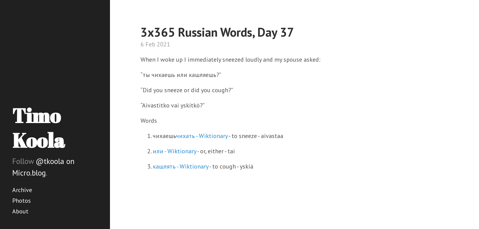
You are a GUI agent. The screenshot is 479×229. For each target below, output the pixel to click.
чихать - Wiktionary (202, 136)
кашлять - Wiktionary (180, 166)
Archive (22, 190)
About (20, 211)
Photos (21, 201)
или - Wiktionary (174, 151)
